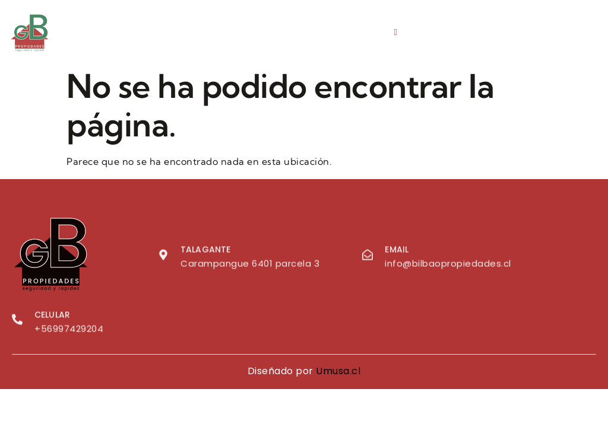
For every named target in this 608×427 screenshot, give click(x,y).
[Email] (367, 256)
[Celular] (17, 321)
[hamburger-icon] (395, 32)
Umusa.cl (338, 371)
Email (396, 251)
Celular (52, 317)
